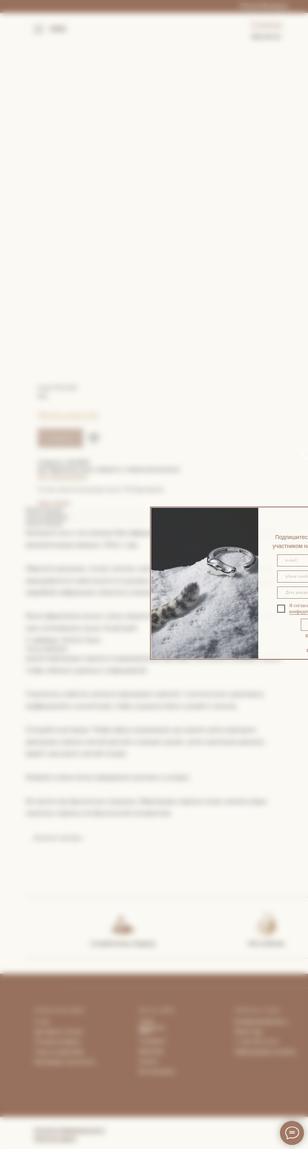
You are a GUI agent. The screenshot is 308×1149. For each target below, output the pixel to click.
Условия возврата (57, 1041)
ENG (58, 29)
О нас (41, 1021)
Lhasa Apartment (152, 1024)
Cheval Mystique (263, 6)
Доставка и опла (55, 1031)
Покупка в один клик (68, 414)
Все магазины (157, 1071)
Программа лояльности (64, 1062)
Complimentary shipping (123, 943)
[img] (122, 923)
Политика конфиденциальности (69, 1130)
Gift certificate (266, 943)
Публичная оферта (55, 1138)
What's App (248, 1031)
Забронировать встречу (265, 1051)
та (80, 1031)
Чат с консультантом (62, 476)
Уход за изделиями (59, 1051)
